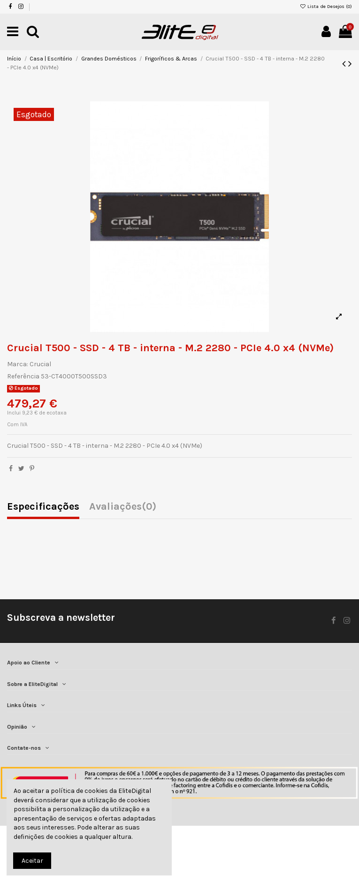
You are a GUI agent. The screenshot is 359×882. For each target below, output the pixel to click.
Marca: (17, 364)
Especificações (43, 507)
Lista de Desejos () (326, 6)
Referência (23, 376)
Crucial (40, 364)
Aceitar (32, 861)
